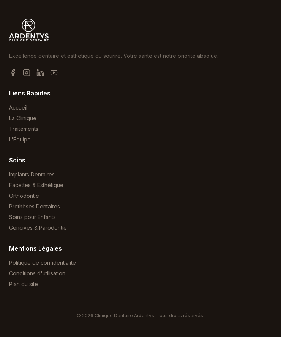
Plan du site (23, 284)
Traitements (23, 129)
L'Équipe (20, 139)
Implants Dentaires (32, 174)
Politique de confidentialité (42, 262)
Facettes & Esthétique (36, 185)
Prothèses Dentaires (34, 206)
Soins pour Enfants (32, 217)
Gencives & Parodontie (38, 227)
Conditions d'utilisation (37, 273)
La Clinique (22, 118)
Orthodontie (24, 195)
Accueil (18, 107)
